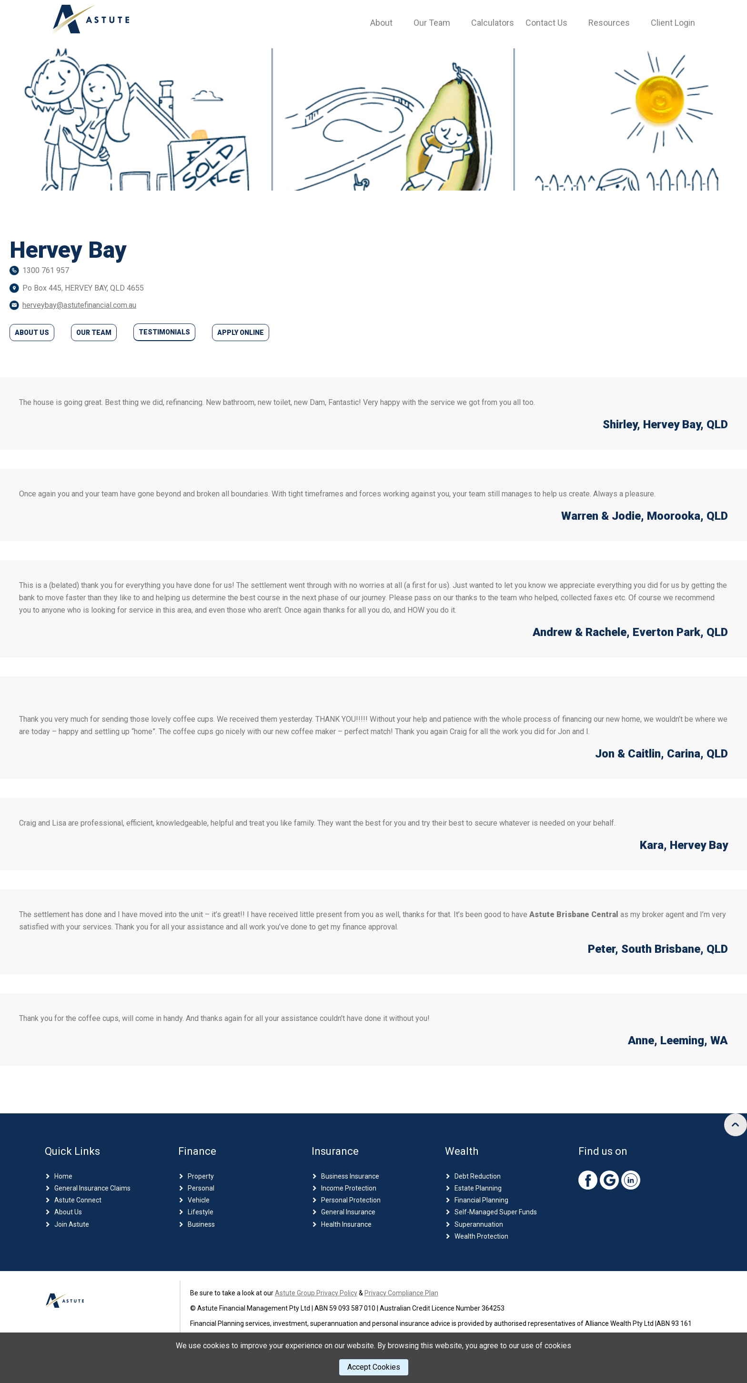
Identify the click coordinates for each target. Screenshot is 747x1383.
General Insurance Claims (92, 1190)
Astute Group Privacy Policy (316, 1295)
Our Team (432, 23)
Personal (201, 1190)
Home (63, 1178)
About (381, 23)
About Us (32, 332)
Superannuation (478, 1226)
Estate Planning (478, 1190)
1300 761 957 (45, 270)
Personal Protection (351, 1202)
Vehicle (199, 1202)
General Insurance (348, 1214)
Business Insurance (350, 1178)
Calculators (492, 23)
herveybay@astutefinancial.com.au (79, 305)
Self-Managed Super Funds (495, 1214)
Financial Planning (481, 1202)
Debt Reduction (477, 1178)
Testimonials (164, 332)
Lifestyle (200, 1214)
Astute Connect (77, 1202)
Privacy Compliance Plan (401, 1295)
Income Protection (348, 1190)
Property (201, 1178)
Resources (609, 23)
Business (201, 1226)
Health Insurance (346, 1226)
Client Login (673, 23)
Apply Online (240, 332)
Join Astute (71, 1226)
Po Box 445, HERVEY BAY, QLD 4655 (83, 288)
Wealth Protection (481, 1238)
